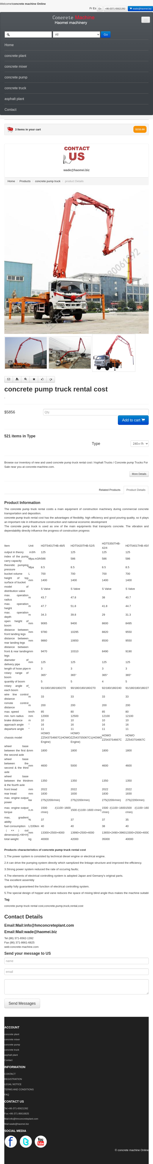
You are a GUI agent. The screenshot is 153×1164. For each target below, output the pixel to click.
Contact (10, 109)
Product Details (135, 489)
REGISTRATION (13, 1079)
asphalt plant (14, 99)
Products (25, 181)
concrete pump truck (48, 181)
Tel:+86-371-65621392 (16, 1108)
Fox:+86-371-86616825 (16, 1113)
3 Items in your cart (28, 129)
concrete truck (15, 88)
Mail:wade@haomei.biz (36, 932)
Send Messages (22, 1003)
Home (9, 45)
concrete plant (15, 56)
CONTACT (10, 1074)
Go (106, 34)
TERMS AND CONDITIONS (19, 1089)
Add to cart (133, 420)
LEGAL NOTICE (13, 1084)
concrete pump (16, 77)
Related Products (109, 489)
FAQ (6, 1094)
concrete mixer (16, 66)
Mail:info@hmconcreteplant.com (45, 925)
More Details (139, 474)
